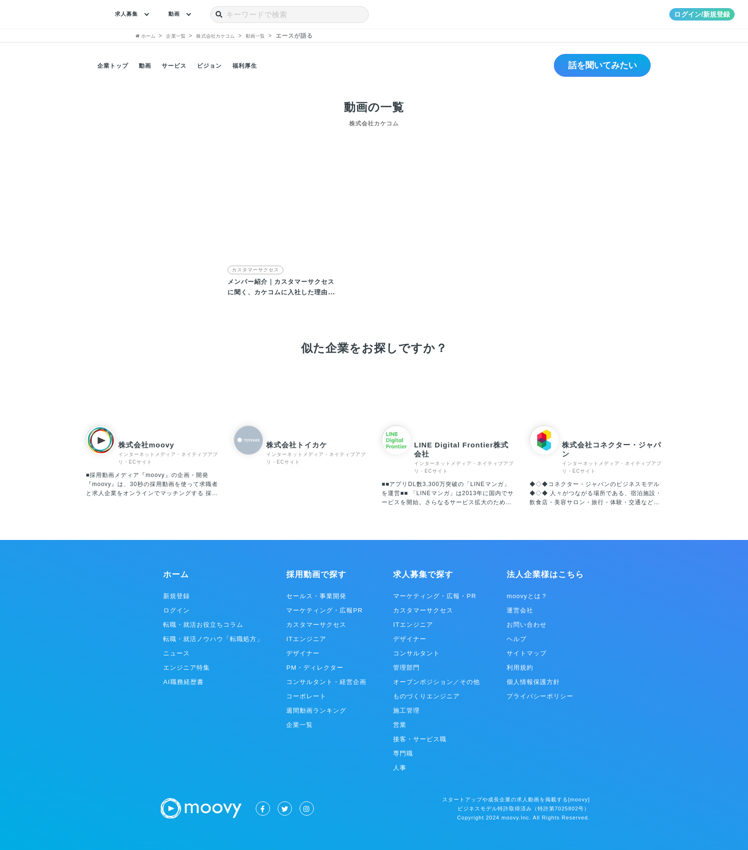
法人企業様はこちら (545, 574)
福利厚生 (261, 65)
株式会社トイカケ (296, 444)
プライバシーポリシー (540, 695)
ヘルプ (517, 638)
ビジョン (222, 65)
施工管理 (406, 710)
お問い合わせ (527, 624)
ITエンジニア (306, 638)
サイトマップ (527, 652)
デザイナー (303, 652)
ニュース (176, 652)
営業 (399, 724)
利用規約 (520, 667)
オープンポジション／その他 (436, 681)
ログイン (176, 609)
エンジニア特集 (186, 667)
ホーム (176, 574)
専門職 (403, 753)
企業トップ (115, 65)
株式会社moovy (146, 444)
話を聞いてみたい (597, 65)
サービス (182, 65)
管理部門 (406, 667)
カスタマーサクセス (255, 269)
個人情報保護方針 (533, 681)
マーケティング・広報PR (324, 609)
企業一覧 (299, 724)
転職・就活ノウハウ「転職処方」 (213, 638)
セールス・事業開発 (316, 595)
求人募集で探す (423, 574)
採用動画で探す (316, 574)
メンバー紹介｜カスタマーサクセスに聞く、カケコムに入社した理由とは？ (281, 291)
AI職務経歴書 (183, 681)
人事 (399, 767)
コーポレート (306, 695)
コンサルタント (416, 652)
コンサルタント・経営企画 (326, 681)
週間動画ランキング (316, 710)
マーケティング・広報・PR (434, 595)
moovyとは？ (527, 595)
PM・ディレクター (314, 667)
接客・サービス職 (420, 738)
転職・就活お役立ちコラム (203, 624)
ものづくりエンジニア (426, 695)
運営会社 (520, 609)
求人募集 (129, 14)
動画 (181, 14)
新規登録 (176, 595)
